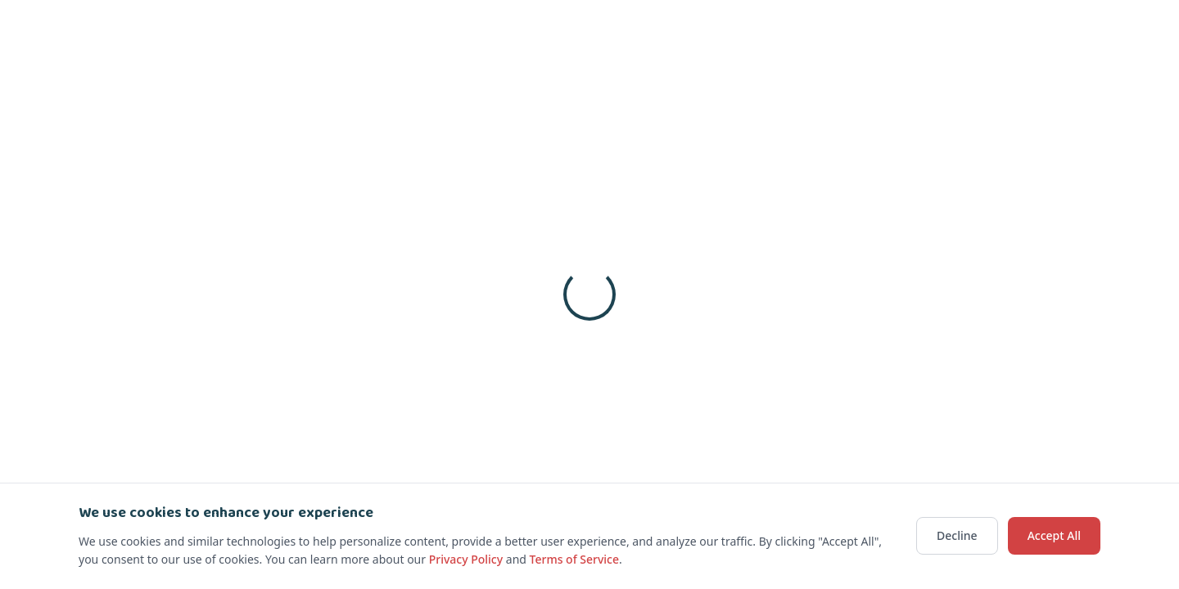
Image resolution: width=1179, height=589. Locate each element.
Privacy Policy (466, 559)
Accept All (1054, 535)
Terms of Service (574, 559)
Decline (957, 535)
